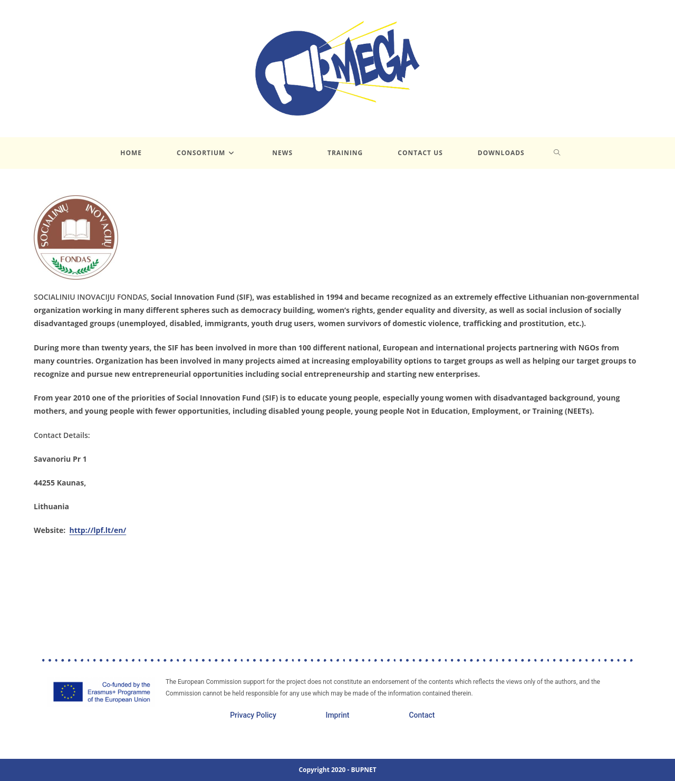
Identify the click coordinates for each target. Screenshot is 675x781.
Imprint (337, 715)
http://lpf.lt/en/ (98, 530)
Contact (422, 715)
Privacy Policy (253, 715)
